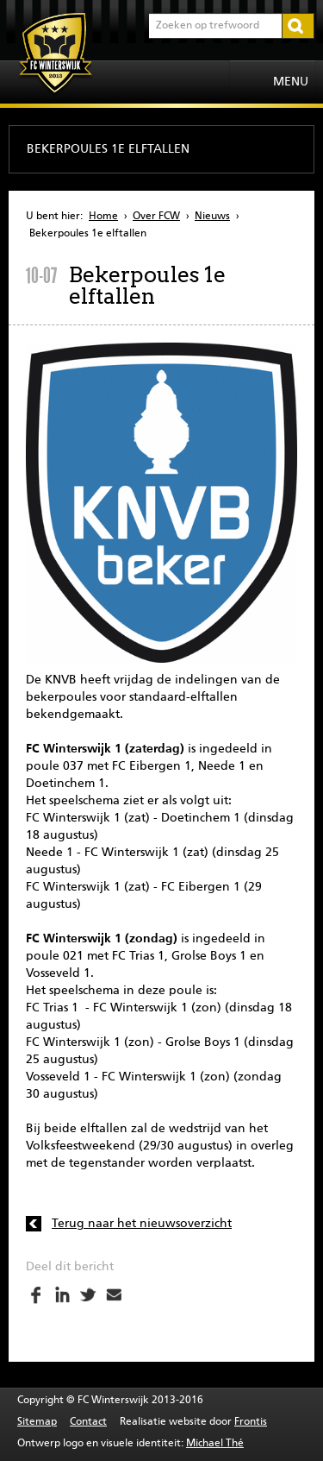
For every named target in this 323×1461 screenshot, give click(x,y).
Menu (290, 82)
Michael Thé (215, 1444)
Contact (88, 1422)
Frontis (250, 1422)
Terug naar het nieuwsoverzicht (142, 1224)
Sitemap (37, 1422)
